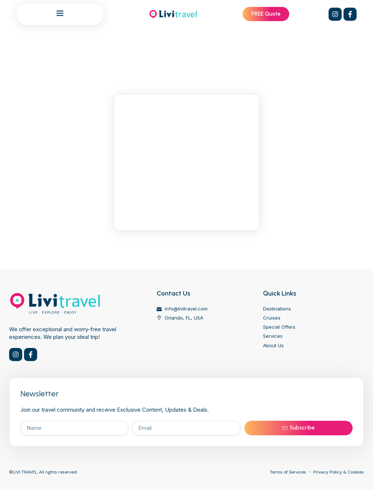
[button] (60, 13)
